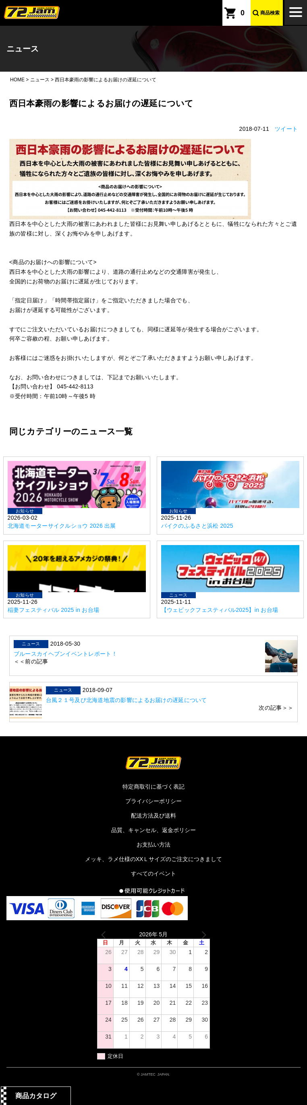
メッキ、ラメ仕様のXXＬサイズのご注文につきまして (153, 859)
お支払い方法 (153, 844)
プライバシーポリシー (153, 801)
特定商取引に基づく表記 (153, 786)
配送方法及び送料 (153, 815)
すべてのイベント (153, 873)
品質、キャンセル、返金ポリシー (153, 830)
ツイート (286, 129)
